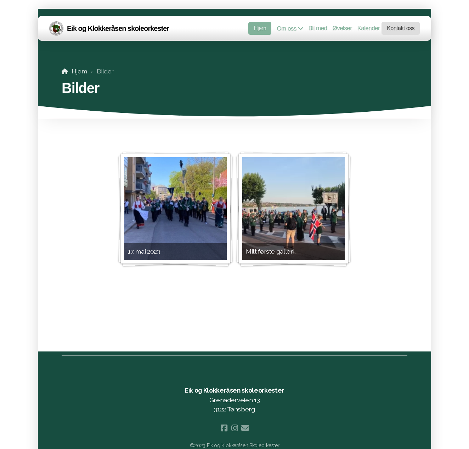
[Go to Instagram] (234, 428)
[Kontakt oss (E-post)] (245, 428)
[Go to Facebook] (224, 428)
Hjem (79, 71)
